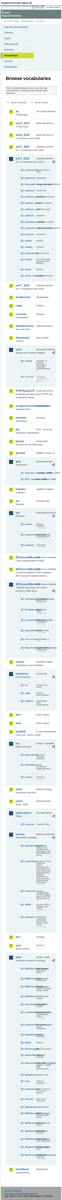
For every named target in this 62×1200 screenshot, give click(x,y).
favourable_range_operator (30, 184)
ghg (18, 461)
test (18, 937)
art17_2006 (22, 146)
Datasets (8, 32)
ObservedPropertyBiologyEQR (30, 1063)
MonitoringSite (30, 1049)
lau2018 (20, 731)
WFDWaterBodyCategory (30, 1139)
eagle (27, 693)
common (21, 314)
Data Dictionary (27, 21)
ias (17, 501)
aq (17, 111)
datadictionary (25, 326)
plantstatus (30, 765)
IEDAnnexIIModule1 (26, 557)
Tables (7, 38)
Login (37, 7)
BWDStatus (30, 996)
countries (29, 824)
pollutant (29, 545)
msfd (19, 789)
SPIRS (28, 904)
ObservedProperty (30, 1055)
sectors (28, 777)
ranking (28, 247)
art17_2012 (22, 158)
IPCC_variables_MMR (30, 479)
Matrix (28, 1042)
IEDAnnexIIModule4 (26, 584)
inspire (20, 661)
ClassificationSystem (30, 1004)
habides (21, 489)
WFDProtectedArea (30, 1123)
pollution (29, 215)
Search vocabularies (19, 103)
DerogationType (30, 609)
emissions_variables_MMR (30, 473)
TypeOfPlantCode (30, 630)
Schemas (9, 49)
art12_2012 (22, 123)
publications (23, 812)
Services (8, 61)
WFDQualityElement (30, 1131)
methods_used (30, 209)
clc (26, 685)
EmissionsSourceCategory (30, 1024)
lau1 (18, 714)
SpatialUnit (30, 1075)
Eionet (16, 21)
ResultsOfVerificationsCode (30, 620)
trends (28, 269)
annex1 (28, 524)
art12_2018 (22, 135)
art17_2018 (22, 285)
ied (18, 512)
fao (18, 429)
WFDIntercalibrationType (30, 1113)
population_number (30, 222)
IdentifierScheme (30, 1034)
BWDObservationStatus (30, 968)
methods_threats (30, 203)
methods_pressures (30, 196)
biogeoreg (30, 178)
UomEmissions (30, 1089)
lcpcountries (30, 755)
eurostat (21, 417)
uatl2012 (29, 701)
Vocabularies (11, 55)
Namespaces (10, 67)
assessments (30, 170)
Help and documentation (16, 27)
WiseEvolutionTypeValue (30, 1147)
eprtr (19, 349)
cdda (19, 305)
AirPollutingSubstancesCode (30, 599)
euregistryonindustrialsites (26, 405)
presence (29, 234)
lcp (18, 743)
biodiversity (23, 297)
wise (18, 957)
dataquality (23, 337)
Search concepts (41, 103)
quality (28, 240)
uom (18, 945)
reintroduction (30, 253)
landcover (22, 673)
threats (28, 259)
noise (19, 801)
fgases (20, 441)
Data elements (11, 44)
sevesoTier (30, 891)
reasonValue (30, 861)
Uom (27, 1081)
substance (30, 917)
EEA (17, 2)
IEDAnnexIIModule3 (26, 569)
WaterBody (30, 1107)
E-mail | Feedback (13, 1190)
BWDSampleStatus (30, 986)
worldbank (22, 1169)
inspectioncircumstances (30, 534)
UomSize (29, 1099)
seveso (20, 834)
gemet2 (20, 453)
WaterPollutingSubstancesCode (30, 648)
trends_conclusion (30, 275)
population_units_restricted (30, 228)
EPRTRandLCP (25, 390)
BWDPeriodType (30, 978)
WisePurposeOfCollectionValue (30, 1155)
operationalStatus (30, 845)
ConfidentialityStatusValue (30, 1012)
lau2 (18, 723)
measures (30, 190)
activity (28, 361)
